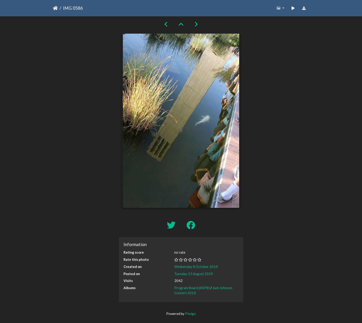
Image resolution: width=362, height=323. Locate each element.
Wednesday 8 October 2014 (196, 266)
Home (55, 8)
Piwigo (190, 313)
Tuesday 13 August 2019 (193, 274)
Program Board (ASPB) (192, 288)
